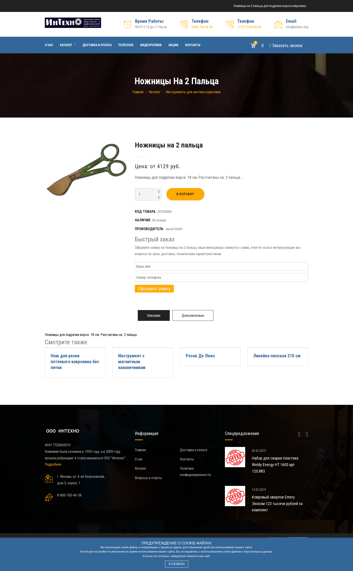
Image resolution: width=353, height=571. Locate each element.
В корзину (185, 194)
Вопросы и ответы (148, 478)
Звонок (286, 45)
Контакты (192, 45)
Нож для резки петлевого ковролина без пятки (75, 361)
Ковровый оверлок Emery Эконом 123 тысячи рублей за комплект (277, 503)
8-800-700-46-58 (202, 27)
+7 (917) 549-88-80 (249, 27)
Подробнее (53, 464)
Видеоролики (151, 45)
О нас (49, 45)
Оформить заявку (154, 288)
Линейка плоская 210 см (277, 355)
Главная (140, 450)
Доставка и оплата (97, 45)
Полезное (126, 45)
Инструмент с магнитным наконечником (131, 361)
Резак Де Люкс (200, 355)
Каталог (66, 45)
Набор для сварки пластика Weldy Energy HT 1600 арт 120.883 (275, 465)
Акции (173, 45)
